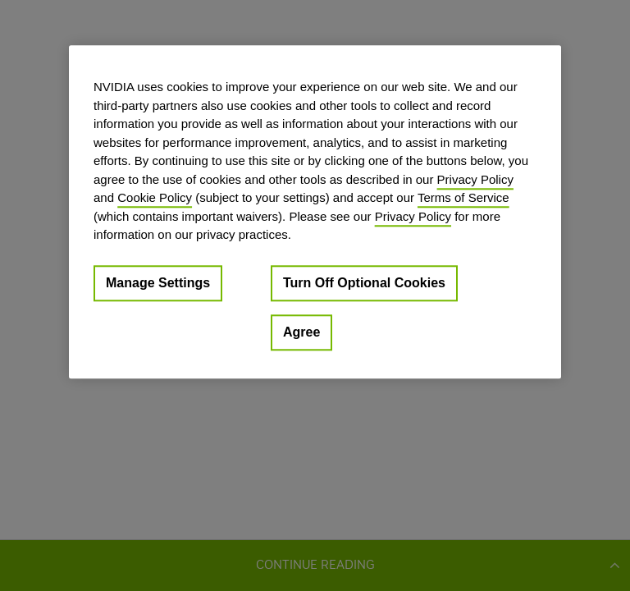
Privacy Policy (475, 179)
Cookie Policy (154, 197)
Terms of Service (463, 197)
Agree (301, 332)
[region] (315, 211)
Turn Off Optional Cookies (364, 283)
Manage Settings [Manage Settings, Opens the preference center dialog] (158, 283)
